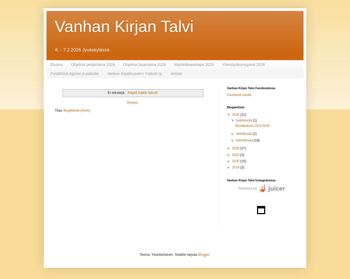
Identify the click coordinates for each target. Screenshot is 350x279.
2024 (236, 155)
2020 (236, 161)
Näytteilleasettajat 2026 (194, 64)
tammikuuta (245, 140)
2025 (236, 148)
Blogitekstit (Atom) (76, 110)
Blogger (203, 255)
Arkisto (176, 73)
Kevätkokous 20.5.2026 (252, 126)
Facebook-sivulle (239, 95)
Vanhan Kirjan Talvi (124, 26)
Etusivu (56, 64)
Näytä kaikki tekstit (143, 93)
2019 (236, 167)
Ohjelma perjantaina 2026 (93, 64)
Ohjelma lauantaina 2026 (144, 64)
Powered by (247, 188)
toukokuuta (244, 120)
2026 (236, 115)
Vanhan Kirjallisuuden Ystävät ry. (134, 73)
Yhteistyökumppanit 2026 (243, 64)
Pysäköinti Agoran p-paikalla (75, 73)
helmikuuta (244, 134)
